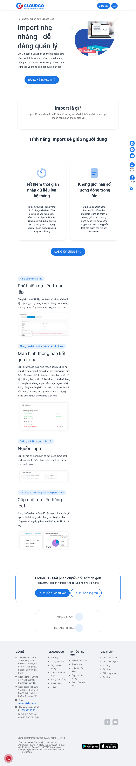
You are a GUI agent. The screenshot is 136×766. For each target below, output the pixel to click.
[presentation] (17, 206)
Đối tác (54, 687)
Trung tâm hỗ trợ (58, 679)
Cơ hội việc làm (57, 661)
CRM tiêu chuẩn (110, 657)
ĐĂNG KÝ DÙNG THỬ (41, 80)
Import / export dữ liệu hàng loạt (37, 19)
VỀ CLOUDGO (56, 651)
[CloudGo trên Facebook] (107, 722)
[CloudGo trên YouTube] (115, 722)
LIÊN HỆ (19, 651)
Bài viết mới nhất (79, 660)
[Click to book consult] (132, 164)
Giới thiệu (55, 657)
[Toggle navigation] (114, 6)
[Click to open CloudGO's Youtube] (132, 155)
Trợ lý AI (106, 677)
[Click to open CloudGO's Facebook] (132, 143)
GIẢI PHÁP (107, 651)
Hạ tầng (106, 665)
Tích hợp (107, 669)
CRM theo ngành (110, 661)
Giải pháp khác (109, 673)
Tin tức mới (77, 664)
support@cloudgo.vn (27, 703)
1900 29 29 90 (28, 710)
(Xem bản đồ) (29, 683)
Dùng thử (103, 5)
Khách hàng (56, 683)
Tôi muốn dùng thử (86, 593)
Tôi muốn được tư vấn (52, 593)
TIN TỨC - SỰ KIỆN (76, 653)
